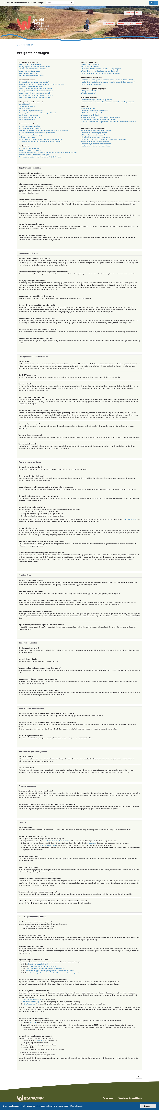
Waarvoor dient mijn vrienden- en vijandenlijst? (97, 100)
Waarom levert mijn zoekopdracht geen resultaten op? (99, 71)
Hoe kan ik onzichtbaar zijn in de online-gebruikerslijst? (37, 133)
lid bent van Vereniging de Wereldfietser (56, 841)
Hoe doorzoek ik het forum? (90, 64)
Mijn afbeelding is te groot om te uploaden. (95, 137)
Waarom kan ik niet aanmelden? (30, 71)
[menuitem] (21, 3)
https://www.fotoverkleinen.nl (38, 964)
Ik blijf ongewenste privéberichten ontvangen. (34, 155)
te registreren (91, 843)
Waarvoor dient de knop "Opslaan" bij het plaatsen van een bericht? (42, 84)
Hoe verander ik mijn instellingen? (30, 128)
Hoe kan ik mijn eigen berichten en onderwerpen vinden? (100, 73)
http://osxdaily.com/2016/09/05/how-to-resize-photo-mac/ (46, 968)
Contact (138, 13)
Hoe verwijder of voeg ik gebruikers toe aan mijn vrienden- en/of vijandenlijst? (107, 102)
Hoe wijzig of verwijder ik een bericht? (31, 86)
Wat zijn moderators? (88, 93)
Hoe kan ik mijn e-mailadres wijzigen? (31, 135)
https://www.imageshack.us (32, 999)
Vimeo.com (33, 1023)
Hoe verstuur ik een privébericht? (30, 148)
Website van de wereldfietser (130, 24)
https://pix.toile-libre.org (31, 1002)
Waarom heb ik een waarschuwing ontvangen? (35, 97)
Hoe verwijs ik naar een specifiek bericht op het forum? (37, 113)
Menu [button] (6, 3)
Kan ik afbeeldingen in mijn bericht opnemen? (96, 130)
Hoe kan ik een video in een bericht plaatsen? (96, 146)
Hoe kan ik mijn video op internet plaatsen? (96, 144)
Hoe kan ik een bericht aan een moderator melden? (36, 95)
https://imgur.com (29, 1004)
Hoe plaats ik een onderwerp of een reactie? (34, 82)
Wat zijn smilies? (24, 108)
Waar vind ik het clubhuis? (90, 115)
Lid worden (129, 13)
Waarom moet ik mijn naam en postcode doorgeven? (99, 119)
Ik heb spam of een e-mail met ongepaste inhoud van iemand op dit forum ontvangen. (48, 152)
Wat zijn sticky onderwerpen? (29, 115)
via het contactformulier (48, 845)
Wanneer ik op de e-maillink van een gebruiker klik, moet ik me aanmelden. (44, 130)
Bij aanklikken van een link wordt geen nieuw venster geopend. (40, 141)
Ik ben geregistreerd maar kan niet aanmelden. (35, 67)
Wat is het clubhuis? (88, 108)
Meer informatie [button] (76, 1106)
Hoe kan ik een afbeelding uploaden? (94, 133)
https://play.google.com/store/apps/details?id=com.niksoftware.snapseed (54, 973)
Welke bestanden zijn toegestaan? (93, 135)
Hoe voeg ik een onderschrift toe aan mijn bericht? (36, 91)
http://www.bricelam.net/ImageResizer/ (43, 966)
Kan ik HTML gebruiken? (27, 106)
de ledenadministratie (129, 519)
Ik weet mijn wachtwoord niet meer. (31, 73)
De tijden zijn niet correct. (27, 137)
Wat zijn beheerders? (88, 91)
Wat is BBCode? (24, 104)
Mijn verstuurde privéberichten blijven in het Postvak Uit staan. (40, 157)
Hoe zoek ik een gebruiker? (90, 67)
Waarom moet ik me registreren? (30, 64)
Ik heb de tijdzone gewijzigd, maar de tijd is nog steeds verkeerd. (41, 139)
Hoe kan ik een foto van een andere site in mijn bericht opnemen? (103, 139)
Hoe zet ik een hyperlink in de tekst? (31, 111)
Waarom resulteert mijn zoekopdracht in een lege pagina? (101, 69)
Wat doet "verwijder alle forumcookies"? (32, 75)
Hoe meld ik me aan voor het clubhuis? (94, 111)
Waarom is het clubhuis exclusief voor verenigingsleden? (100, 117)
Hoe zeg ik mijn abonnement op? (92, 84)
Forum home (109, 24)
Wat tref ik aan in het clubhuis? (91, 113)
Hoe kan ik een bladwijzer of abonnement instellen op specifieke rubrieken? (107, 80)
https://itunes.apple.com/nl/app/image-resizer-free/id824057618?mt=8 (50, 971)
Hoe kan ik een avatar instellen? (29, 126)
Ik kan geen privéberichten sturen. (30, 150)
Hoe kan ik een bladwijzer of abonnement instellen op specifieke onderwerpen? (108, 82)
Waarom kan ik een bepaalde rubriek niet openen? (36, 89)
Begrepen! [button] (148, 1106)
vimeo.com (40, 1040)
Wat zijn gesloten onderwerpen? (30, 117)
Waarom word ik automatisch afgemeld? (32, 69)
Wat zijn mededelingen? (27, 119)
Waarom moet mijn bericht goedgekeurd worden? (35, 93)
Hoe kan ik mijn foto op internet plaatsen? (95, 141)
